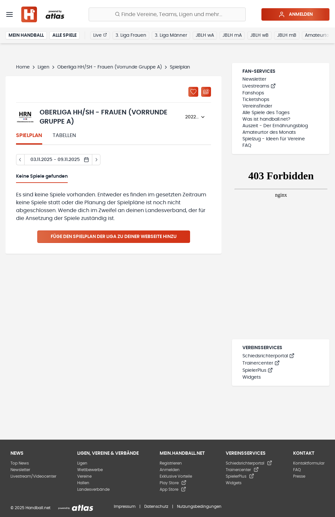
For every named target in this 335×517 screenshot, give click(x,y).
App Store (173, 489)
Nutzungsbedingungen (199, 506)
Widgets (251, 377)
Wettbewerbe (90, 470)
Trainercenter (261, 363)
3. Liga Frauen (130, 35)
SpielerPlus (257, 370)
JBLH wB (259, 35)
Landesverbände (93, 489)
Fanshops (253, 93)
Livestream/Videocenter (33, 476)
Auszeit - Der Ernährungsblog (275, 126)
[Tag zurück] (20, 159)
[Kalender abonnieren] (206, 92)
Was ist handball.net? (266, 119)
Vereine (84, 476)
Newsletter (254, 79)
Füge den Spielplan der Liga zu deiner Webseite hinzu (114, 236)
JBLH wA (205, 35)
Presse (299, 476)
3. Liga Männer (171, 35)
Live (100, 35)
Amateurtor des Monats (269, 132)
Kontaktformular (309, 463)
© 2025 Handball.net (30, 508)
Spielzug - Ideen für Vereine (273, 139)
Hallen (83, 483)
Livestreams (259, 86)
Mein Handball (26, 35)
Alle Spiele (64, 35)
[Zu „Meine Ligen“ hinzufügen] (193, 92)
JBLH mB (286, 35)
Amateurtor (318, 35)
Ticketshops (255, 99)
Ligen (43, 67)
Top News (19, 463)
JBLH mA (232, 35)
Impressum (124, 506)
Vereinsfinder (257, 106)
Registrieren (171, 463)
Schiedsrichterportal (268, 356)
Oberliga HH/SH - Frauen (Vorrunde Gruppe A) (109, 67)
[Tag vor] (96, 159)
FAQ (246, 145)
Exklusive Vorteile (176, 476)
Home (23, 67)
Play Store (173, 483)
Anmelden (295, 14)
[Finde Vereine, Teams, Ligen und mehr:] (167, 14)
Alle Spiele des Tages (266, 112)
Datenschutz (156, 506)
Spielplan (29, 135)
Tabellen (64, 135)
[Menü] (9, 14)
